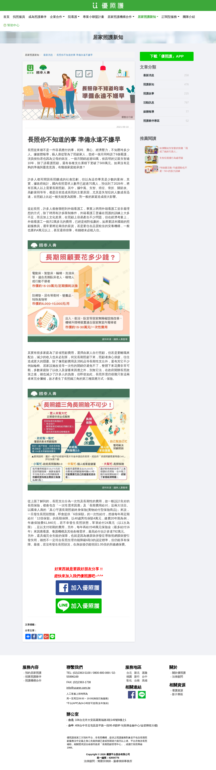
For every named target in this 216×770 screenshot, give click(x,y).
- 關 (178, 672)
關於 (173, 667)
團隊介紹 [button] (189, 17)
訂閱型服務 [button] (169, 17)
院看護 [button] (72, 17)
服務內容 (30, 667)
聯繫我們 (74, 667)
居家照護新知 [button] (147, 17)
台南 (137, 680)
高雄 (144, 680)
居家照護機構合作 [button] (119, 17)
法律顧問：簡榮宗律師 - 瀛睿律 (108, 761)
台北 (129, 672)
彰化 (129, 680)
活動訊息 (148, 102)
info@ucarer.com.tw (78, 687)
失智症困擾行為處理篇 (171, 158)
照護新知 (148, 84)
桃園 (129, 676)
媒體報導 (148, 112)
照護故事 (148, 93)
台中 (144, 676)
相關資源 (177, 685)
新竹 (137, 676)
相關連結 (133, 687)
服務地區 (133, 667)
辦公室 (72, 714)
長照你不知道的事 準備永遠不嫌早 (75, 55)
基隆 (144, 672)
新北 (137, 672)
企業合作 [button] (56, 17)
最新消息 (48, 55)
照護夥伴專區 (151, 121)
